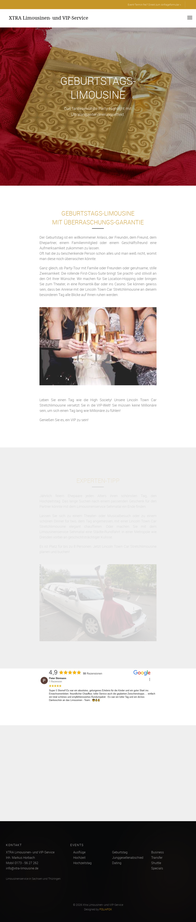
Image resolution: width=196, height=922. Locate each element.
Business (157, 852)
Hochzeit (79, 857)
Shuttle (156, 863)
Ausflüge (79, 852)
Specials (157, 868)
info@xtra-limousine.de (22, 868)
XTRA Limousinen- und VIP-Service (48, 18)
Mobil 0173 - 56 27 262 (22, 863)
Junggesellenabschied (127, 857)
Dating (116, 863)
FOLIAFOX (105, 909)
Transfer (156, 857)
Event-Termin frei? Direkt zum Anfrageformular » (154, 4)
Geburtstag (120, 852)
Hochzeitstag (82, 863)
